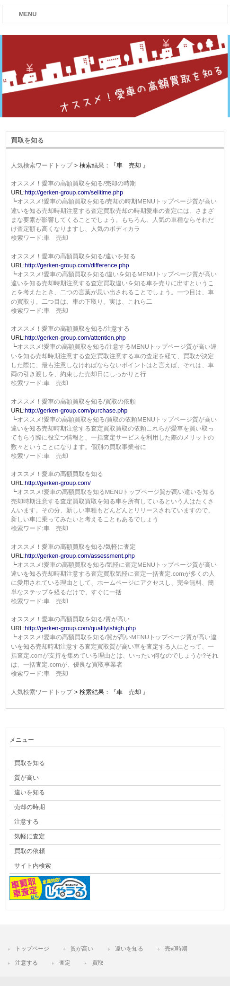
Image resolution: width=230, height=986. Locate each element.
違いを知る (129, 948)
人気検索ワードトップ (41, 165)
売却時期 (176, 948)
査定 (65, 963)
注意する (26, 963)
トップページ (32, 948)
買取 (98, 963)
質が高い (82, 948)
